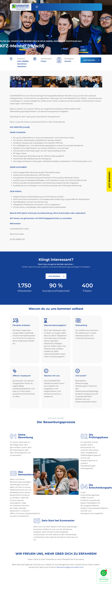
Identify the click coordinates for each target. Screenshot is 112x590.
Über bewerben (104, 575)
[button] (37, 7)
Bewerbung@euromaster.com (70, 567)
